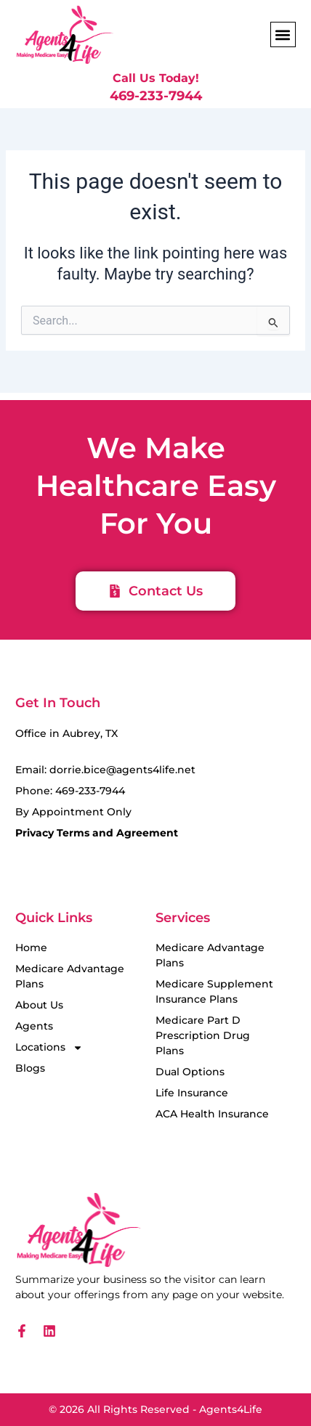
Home (31, 947)
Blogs (30, 1068)
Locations (49, 1047)
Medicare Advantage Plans (69, 976)
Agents (34, 1025)
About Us (39, 1004)
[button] (283, 34)
